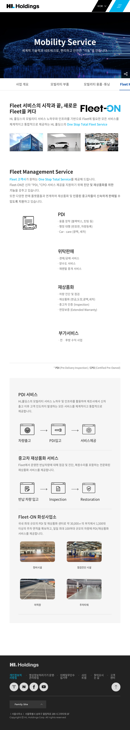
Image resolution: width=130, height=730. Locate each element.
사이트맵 (84, 676)
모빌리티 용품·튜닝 (97, 84)
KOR (102, 6)
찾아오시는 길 (99, 676)
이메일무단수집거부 (67, 676)
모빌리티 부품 (60, 84)
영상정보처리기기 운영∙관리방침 (42, 676)
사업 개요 (22, 84)
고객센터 (112, 676)
